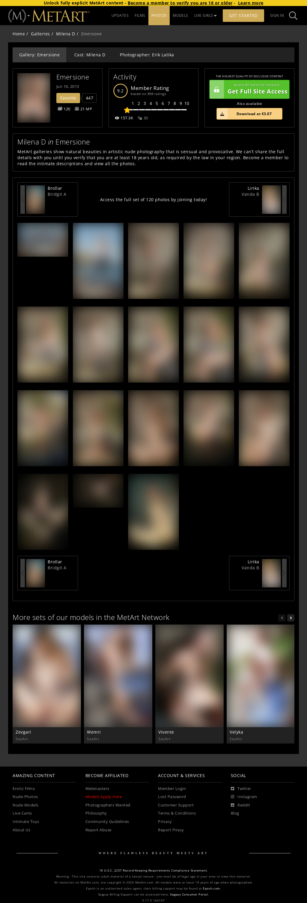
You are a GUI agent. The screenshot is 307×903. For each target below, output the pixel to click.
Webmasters (97, 788)
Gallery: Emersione (39, 55)
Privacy (165, 821)
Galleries (40, 34)
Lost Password (172, 796)
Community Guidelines (107, 821)
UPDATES (120, 15)
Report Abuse (98, 830)
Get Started (243, 15)
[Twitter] (241, 788)
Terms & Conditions (177, 813)
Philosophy (96, 813)
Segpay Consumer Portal (189, 894)
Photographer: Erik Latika (147, 55)
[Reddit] (240, 805)
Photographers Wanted (107, 805)
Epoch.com (211, 888)
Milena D (65, 34)
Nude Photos (25, 796)
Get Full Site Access (249, 89)
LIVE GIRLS (205, 15)
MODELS (180, 15)
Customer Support (176, 805)
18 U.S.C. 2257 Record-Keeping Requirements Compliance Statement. (153, 870)
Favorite (68, 98)
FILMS (140, 15)
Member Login (172, 788)
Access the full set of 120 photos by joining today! (153, 199)
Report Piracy (171, 830)
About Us (21, 830)
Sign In (277, 15)
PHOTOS (159, 15)
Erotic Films (24, 788)
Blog (235, 813)
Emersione (72, 77)
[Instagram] (244, 797)
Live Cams (22, 813)
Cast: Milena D (90, 55)
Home (19, 34)
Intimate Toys (26, 821)
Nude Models (25, 805)
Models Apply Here (103, 796)
